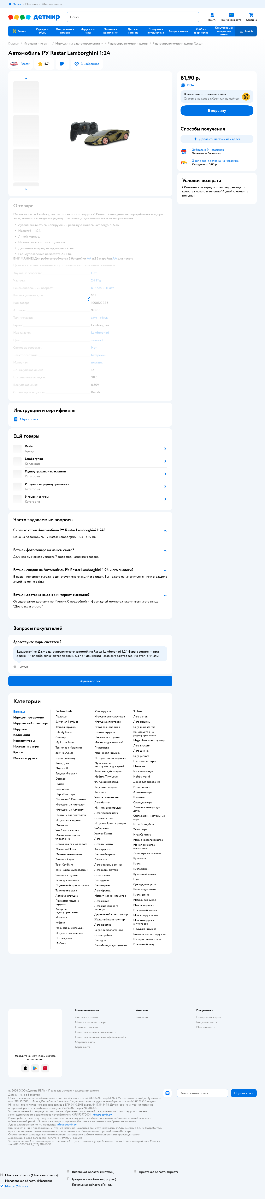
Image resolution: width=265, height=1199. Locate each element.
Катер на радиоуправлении (66, 910)
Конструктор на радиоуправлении (144, 733)
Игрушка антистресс (107, 721)
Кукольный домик (144, 874)
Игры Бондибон (143, 824)
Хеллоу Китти (103, 833)
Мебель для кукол (144, 900)
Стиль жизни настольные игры (149, 817)
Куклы (137, 863)
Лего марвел (102, 885)
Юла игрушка (102, 711)
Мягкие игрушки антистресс (143, 922)
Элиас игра (140, 829)
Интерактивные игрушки (110, 758)
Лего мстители (103, 818)
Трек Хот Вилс (64, 864)
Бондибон (62, 789)
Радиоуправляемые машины (128, 43)
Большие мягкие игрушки (149, 934)
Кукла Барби (141, 869)
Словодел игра (142, 802)
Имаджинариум (143, 771)
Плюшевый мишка (145, 910)
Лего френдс (102, 890)
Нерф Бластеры (65, 794)
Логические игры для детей (146, 809)
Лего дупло (101, 880)
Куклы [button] (18, 752)
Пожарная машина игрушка (67, 902)
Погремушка (63, 938)
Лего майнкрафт (104, 854)
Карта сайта (82, 1047)
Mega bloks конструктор (149, 740)
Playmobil (61, 768)
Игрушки (61, 917)
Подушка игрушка (144, 929)
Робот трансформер (107, 727)
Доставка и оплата (86, 1017)
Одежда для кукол (144, 884)
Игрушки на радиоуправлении (77, 43)
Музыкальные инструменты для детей (109, 764)
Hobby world (141, 776)
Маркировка (29, 419)
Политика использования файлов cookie (101, 1037)
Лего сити (100, 859)
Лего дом (100, 940)
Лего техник (102, 875)
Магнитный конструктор (110, 895)
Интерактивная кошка (147, 939)
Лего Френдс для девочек (110, 945)
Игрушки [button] (20, 729)
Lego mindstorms (144, 727)
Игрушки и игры (35, 43)
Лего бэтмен (102, 802)
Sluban (137, 711)
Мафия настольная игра (148, 840)
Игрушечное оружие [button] (28, 717)
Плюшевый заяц (143, 944)
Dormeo (60, 778)
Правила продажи (86, 1027)
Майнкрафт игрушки (107, 753)
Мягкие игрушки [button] (25, 758)
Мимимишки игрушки (108, 807)
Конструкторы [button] (24, 741)
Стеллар (60, 737)
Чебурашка (101, 828)
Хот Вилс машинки (67, 830)
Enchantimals (63, 711)
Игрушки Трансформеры (110, 823)
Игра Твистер (141, 787)
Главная (13, 43)
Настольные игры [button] (26, 746)
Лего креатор (103, 924)
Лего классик (141, 745)
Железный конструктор (109, 919)
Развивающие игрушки (69, 928)
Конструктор (102, 849)
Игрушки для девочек (69, 933)
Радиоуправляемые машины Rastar (177, 43)
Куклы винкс (141, 894)
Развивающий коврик (108, 771)
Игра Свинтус (142, 834)
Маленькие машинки (68, 854)
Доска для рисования (146, 782)
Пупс (136, 879)
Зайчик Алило (64, 753)
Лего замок (140, 716)
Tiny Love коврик (105, 787)
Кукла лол (139, 858)
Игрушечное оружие (68, 820)
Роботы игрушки (105, 732)
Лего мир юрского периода (106, 907)
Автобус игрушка (66, 895)
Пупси (59, 784)
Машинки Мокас (66, 849)
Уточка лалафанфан (106, 797)
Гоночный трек (65, 859)
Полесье (60, 716)
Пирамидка (101, 747)
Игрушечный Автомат (69, 809)
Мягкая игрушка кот (145, 915)
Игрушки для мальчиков (109, 716)
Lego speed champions (108, 930)
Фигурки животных (106, 782)
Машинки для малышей (109, 742)
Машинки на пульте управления (67, 837)
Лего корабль (103, 935)
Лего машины (142, 721)
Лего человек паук (106, 813)
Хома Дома (62, 763)
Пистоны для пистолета (70, 815)
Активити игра (142, 792)
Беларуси (34, 1094)
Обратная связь (85, 1042)
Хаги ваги (100, 792)
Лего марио (101, 901)
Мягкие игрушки (143, 905)
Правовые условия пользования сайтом (73, 1090)
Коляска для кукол (144, 889)
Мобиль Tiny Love (106, 776)
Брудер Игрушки (66, 773)
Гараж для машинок (67, 880)
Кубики (60, 922)
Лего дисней (141, 750)
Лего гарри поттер (106, 870)
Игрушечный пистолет (69, 804)
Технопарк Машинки (68, 747)
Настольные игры (144, 761)
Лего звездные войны (108, 864)
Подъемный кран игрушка (72, 885)
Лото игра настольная (147, 853)
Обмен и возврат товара (90, 1022)
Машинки (61, 825)
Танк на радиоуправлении (71, 870)
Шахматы (139, 797)
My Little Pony (64, 742)
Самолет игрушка (66, 875)
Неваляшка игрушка (106, 737)
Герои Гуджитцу (65, 758)
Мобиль (60, 943)
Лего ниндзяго (103, 844)
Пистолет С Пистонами (70, 799)
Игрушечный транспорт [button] (30, 723)
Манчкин (139, 766)
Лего (97, 838)
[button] (246, 31)
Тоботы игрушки (65, 727)
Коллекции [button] (21, 735)
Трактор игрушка (66, 890)
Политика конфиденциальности (95, 1032)
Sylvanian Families (66, 721)
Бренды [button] (19, 712)
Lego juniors (141, 756)
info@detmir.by (102, 1114)
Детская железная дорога (71, 844)
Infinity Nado (63, 732)
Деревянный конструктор (111, 914)
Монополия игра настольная (144, 846)
